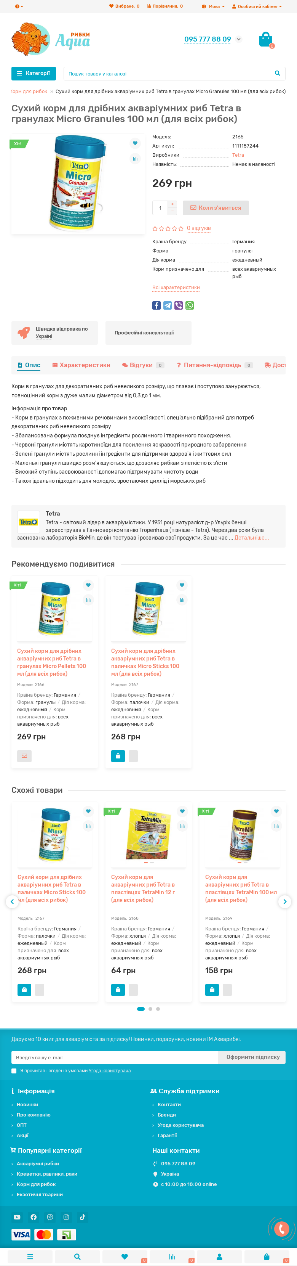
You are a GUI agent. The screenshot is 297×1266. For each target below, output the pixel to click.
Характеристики (81, 365)
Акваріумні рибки (38, 1163)
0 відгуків (199, 228)
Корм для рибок (28, 91)
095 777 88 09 (178, 1163)
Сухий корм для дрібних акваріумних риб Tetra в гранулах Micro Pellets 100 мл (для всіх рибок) (51, 662)
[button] (141, 1009)
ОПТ (22, 1125)
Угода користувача (181, 1125)
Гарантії (167, 1135)
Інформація (33, 1091)
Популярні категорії (46, 1150)
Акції (22, 1135)
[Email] (114, 1057)
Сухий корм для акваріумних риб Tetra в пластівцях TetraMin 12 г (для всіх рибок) (143, 888)
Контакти (169, 1104)
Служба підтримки (186, 1091)
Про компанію (34, 1115)
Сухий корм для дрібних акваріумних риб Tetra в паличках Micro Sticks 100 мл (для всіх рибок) (145, 662)
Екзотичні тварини (40, 1194)
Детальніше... (252, 538)
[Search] (175, 73)
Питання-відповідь (214, 365)
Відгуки (143, 365)
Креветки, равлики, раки (47, 1174)
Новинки (27, 1104)
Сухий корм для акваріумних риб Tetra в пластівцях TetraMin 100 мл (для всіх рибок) (241, 888)
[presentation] (12, 901)
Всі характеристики (176, 287)
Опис (28, 365)
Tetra (238, 155)
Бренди (167, 1115)
